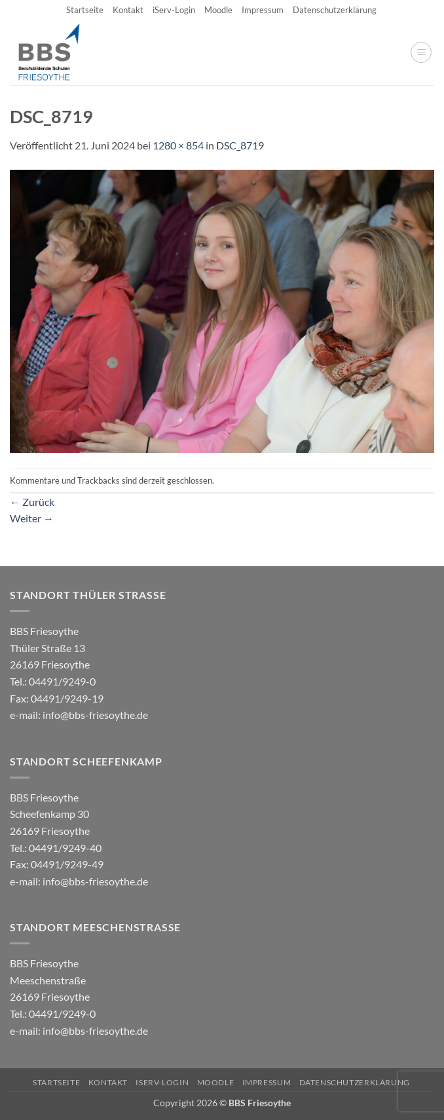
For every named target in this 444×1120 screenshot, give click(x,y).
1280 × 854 (178, 145)
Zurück (32, 501)
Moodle (218, 10)
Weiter (32, 518)
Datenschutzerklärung (335, 10)
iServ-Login (174, 10)
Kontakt (128, 10)
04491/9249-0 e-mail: (56, 698)
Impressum (263, 10)
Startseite (84, 10)
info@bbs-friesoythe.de (95, 714)
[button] (421, 52)
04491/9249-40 (65, 847)
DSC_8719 (240, 145)
